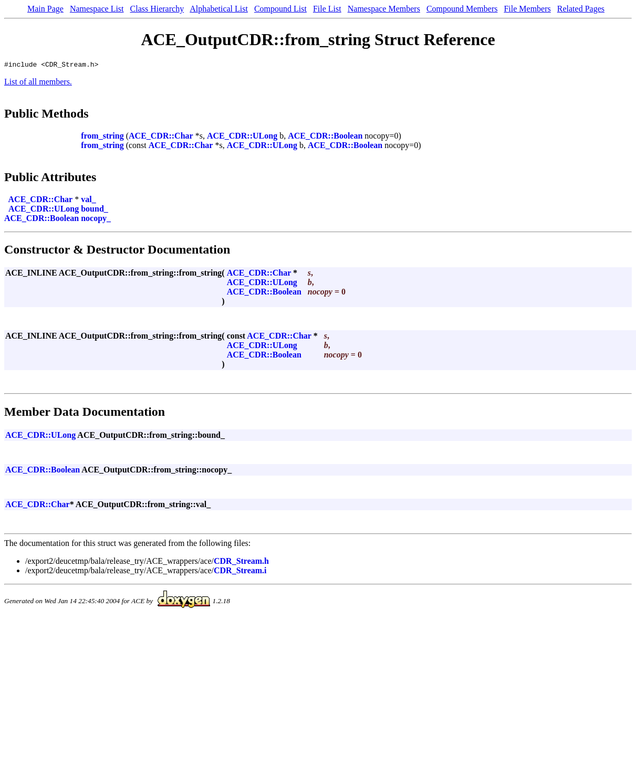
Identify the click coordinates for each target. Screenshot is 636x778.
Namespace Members (384, 8)
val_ (88, 200)
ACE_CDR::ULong (242, 137)
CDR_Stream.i (240, 571)
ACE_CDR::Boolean (325, 137)
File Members (527, 8)
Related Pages (580, 8)
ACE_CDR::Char (161, 137)
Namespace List (97, 8)
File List (327, 8)
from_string (102, 137)
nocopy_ (96, 219)
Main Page (45, 8)
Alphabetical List (219, 8)
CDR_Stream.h (241, 562)
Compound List (280, 8)
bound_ (94, 210)
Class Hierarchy (157, 8)
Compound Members (462, 8)
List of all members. (38, 83)
